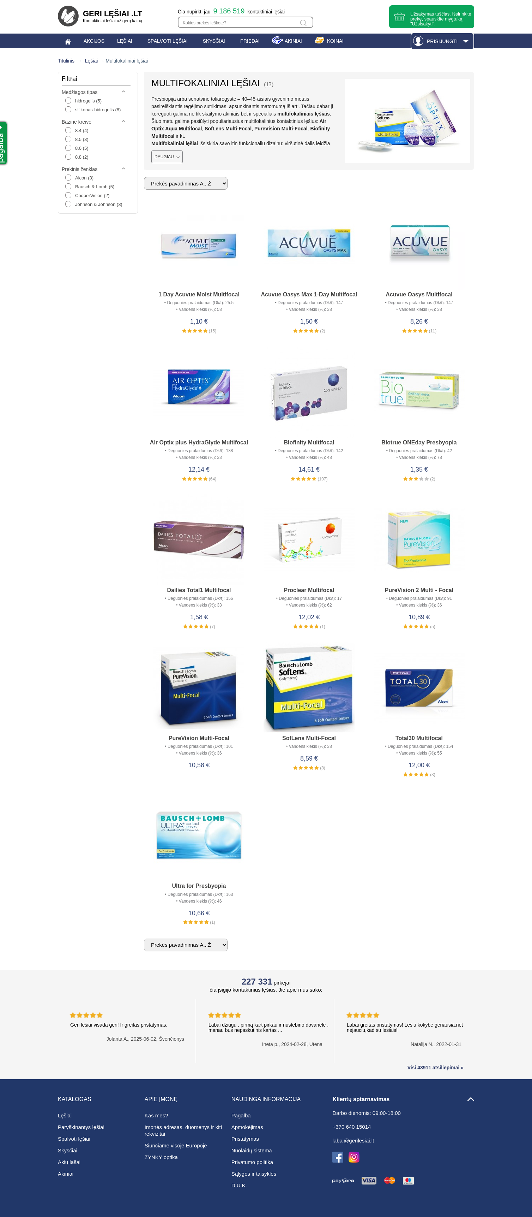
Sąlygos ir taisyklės (254, 1174)
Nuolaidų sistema (251, 1150)
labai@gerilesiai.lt (353, 1140)
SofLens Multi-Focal (309, 738)
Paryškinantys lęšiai (81, 1127)
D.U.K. (239, 1185)
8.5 (82, 139)
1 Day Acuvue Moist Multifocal (199, 294)
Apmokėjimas (247, 1127)
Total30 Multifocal (419, 738)
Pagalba (241, 1115)
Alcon (84, 178)
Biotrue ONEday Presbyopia (419, 442)
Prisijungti (442, 41)
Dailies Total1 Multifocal (199, 590)
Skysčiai (67, 1150)
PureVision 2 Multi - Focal (419, 590)
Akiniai (65, 1174)
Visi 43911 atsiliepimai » (435, 1067)
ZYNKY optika (161, 1157)
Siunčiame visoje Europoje (176, 1145)
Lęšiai (91, 61)
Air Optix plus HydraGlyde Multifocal (199, 442)
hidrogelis (88, 101)
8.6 (82, 148)
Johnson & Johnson (98, 204)
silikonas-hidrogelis (98, 109)
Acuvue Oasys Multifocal (419, 294)
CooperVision (92, 195)
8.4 (82, 130)
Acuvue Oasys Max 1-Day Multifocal (309, 294)
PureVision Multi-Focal (199, 738)
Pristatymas (245, 1139)
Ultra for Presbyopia (199, 886)
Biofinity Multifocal (309, 442)
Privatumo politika (252, 1162)
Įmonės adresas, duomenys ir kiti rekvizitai (183, 1130)
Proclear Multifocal (309, 590)
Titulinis (66, 61)
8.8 (82, 157)
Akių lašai (69, 1162)
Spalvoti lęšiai (74, 1139)
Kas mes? (156, 1115)
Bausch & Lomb (94, 186)
